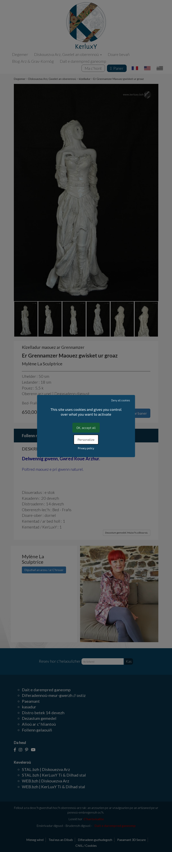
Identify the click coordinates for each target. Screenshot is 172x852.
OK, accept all (86, 428)
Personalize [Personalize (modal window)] (85, 439)
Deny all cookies (120, 400)
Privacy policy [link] (86, 448)
